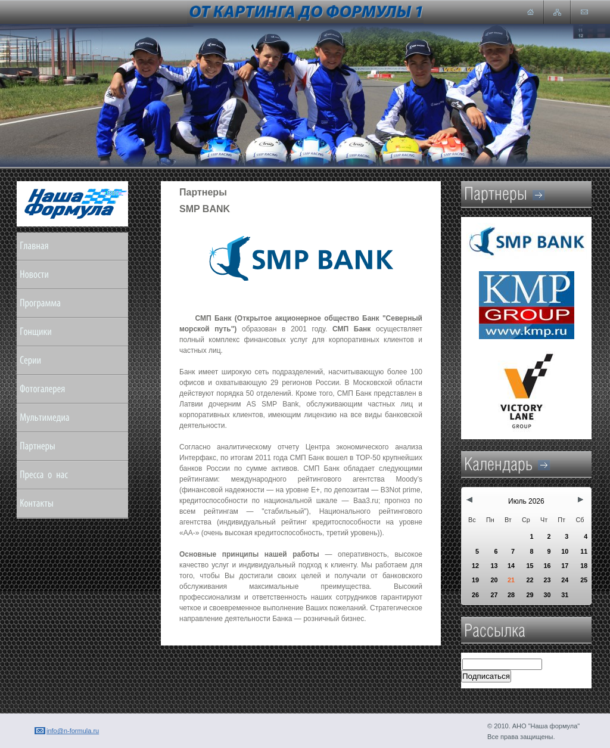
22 (529, 579)
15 (529, 565)
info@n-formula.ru (72, 730)
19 (475, 579)
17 (564, 565)
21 (511, 579)
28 (511, 594)
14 (511, 565)
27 (493, 594)
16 (546, 565)
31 (564, 594)
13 (493, 565)
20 (493, 579)
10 (564, 551)
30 (546, 594)
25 (583, 579)
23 (546, 579)
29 (529, 594)
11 (583, 551)
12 (475, 565)
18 (583, 565)
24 (564, 579)
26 (475, 594)
